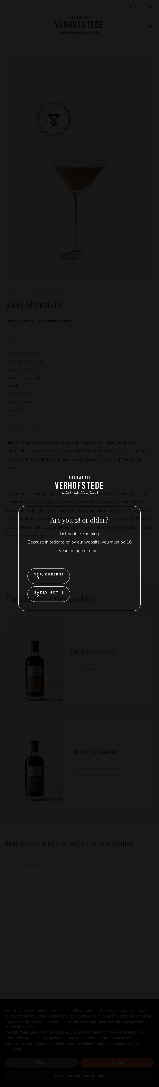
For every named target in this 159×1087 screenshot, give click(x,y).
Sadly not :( (49, 592)
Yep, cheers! (49, 574)
